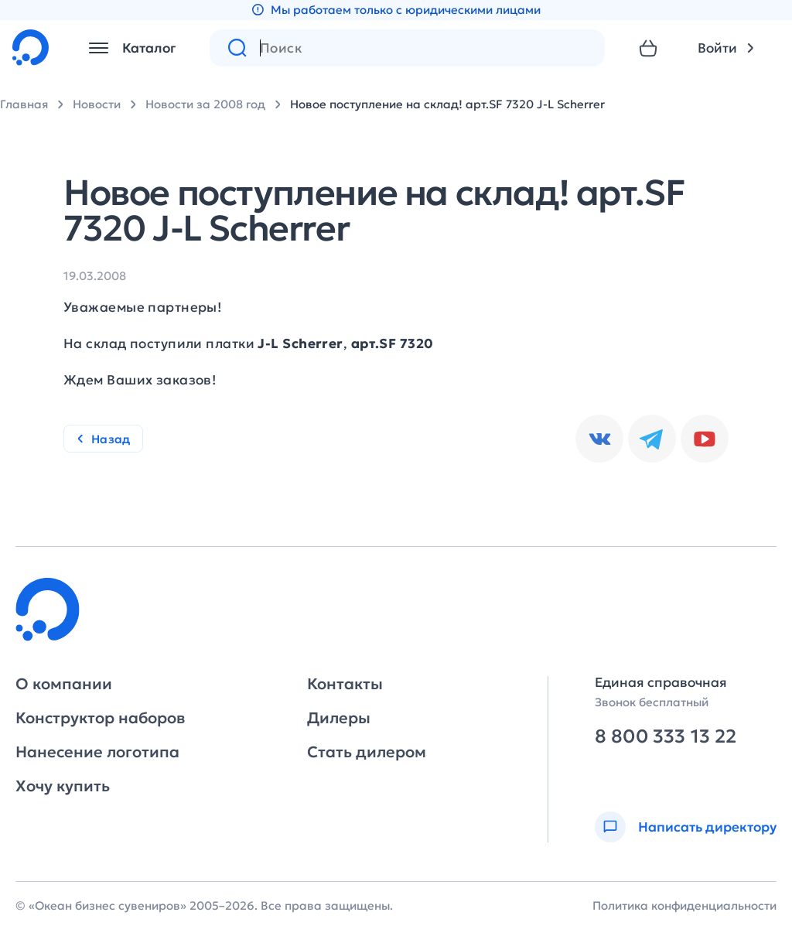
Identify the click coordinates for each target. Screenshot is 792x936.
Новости (97, 104)
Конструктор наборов (100, 718)
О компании (63, 684)
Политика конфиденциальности (684, 905)
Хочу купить (62, 786)
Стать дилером (366, 752)
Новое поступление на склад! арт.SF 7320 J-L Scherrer (447, 104)
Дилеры (338, 718)
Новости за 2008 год (205, 104)
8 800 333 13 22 (665, 737)
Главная (24, 104)
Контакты (345, 684)
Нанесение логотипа (97, 752)
